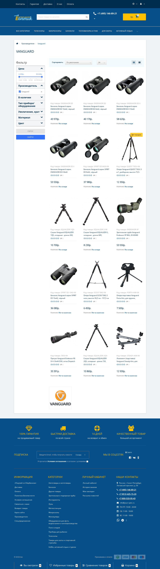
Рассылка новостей (91, 496)
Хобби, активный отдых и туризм (62, 547)
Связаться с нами (22, 504)
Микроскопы (55, 31)
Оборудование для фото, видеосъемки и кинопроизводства (63, 522)
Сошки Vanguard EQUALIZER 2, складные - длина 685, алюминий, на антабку (96, 235)
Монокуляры (54, 517)
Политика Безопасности (25, 496)
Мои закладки (88, 491)
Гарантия (20, 4)
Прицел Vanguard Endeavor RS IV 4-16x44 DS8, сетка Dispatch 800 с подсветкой (63, 361)
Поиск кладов (54, 528)
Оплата (57, 4)
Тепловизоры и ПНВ (88, 31)
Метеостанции (55, 508)
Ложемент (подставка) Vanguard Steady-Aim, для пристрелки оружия (127, 361)
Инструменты (54, 500)
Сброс (30, 131)
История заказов (90, 487)
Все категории (23, 31)
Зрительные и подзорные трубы (62, 496)
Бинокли (70, 31)
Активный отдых (124, 31)
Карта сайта (20, 512)
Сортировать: (57, 62)
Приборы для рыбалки (58, 532)
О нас (46, 4)
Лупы (51, 504)
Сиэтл (128, 452)
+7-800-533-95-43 (126, 498)
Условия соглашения (23, 500)
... (137, 31)
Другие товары (55, 491)
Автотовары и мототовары (60, 483)
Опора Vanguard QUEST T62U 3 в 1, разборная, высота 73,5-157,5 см (129, 172)
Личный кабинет (90, 483)
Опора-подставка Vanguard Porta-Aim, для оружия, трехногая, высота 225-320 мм (129, 298)
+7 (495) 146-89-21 (126, 490)
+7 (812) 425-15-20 (126, 494)
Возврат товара (21, 508)
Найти (30, 137)
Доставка (34, 4)
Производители (21, 517)
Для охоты (107, 31)
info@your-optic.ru (125, 503)
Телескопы (39, 31)
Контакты (70, 4)
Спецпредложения (22, 521)
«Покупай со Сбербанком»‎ (25, 483)
